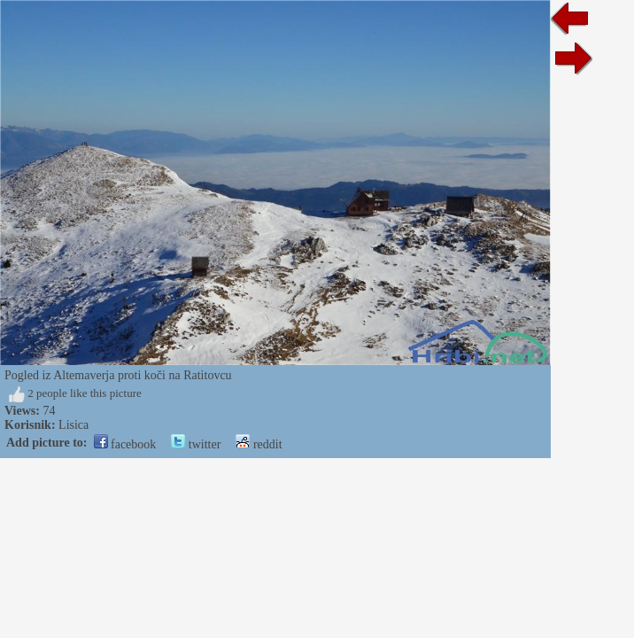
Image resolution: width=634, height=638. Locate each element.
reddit (259, 444)
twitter (195, 444)
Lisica (73, 425)
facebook (125, 444)
